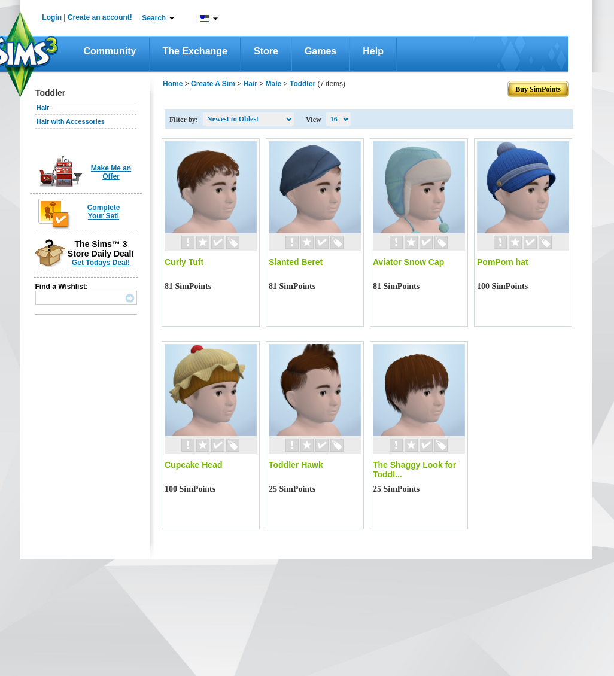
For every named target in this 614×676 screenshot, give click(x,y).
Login (52, 17)
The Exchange (195, 51)
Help (373, 51)
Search (154, 18)
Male (274, 84)
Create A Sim (213, 84)
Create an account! (100, 17)
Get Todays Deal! (101, 262)
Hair (43, 107)
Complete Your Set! (103, 211)
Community (110, 51)
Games (320, 51)
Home (173, 84)
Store (266, 51)
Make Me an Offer (111, 172)
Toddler (302, 84)
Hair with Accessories (71, 121)
